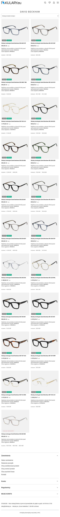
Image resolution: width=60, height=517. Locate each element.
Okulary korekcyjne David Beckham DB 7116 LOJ (43, 394)
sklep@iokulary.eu (6, 506)
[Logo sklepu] (11, 2)
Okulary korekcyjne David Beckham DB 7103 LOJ (13, 121)
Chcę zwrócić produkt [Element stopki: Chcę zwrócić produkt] (8, 469)
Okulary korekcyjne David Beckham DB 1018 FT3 (43, 199)
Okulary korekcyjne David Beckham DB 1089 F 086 (14, 82)
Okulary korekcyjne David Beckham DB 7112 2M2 (13, 394)
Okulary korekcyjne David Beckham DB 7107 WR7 (43, 355)
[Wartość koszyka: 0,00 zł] (54, 2)
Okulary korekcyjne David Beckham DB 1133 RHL (43, 277)
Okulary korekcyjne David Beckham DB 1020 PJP (13, 43)
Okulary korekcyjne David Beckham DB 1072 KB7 (43, 43)
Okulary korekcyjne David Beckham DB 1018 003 (43, 121)
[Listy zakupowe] (49, 2)
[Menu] (58, 2)
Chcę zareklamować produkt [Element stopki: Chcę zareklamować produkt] (10, 466)
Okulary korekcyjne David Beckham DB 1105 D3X (13, 277)
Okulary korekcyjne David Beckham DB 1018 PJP (43, 238)
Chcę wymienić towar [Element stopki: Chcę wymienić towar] (7, 471)
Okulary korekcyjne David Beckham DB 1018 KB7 (13, 238)
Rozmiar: (3, 55)
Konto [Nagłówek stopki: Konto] (3, 481)
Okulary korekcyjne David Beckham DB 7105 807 (13, 316)
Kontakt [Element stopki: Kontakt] (3, 474)
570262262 (4, 503)
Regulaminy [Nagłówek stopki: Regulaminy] (5, 487)
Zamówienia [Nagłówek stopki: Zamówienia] (5, 456)
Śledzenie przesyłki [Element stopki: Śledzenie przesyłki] (7, 463)
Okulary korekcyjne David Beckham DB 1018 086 (13, 160)
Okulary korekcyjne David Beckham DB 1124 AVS (43, 82)
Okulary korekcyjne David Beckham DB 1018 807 (13, 199)
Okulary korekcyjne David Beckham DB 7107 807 (43, 316)
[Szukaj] (45, 2)
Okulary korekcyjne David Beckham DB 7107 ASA (13, 355)
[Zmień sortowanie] (30, 16)
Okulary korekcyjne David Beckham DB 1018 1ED (43, 160)
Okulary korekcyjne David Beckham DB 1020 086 (13, 434)
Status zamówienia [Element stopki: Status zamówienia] (7, 460)
